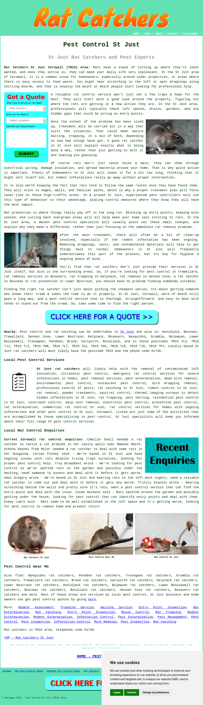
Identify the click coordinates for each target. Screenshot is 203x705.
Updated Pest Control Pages (63, 671)
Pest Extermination (135, 617)
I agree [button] (117, 692)
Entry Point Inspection (163, 607)
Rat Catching (48, 612)
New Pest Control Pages (29, 671)
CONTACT (172, 33)
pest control (59, 412)
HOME (136, 33)
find (19, 575)
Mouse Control (135, 612)
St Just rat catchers (58, 369)
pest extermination (143, 378)
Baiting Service (116, 607)
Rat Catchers (91, 671)
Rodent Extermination (52, 617)
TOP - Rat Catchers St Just (29, 638)
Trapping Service (77, 607)
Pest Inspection (35, 622)
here (92, 599)
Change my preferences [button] (156, 692)
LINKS (147, 33)
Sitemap (6, 671)
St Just (127, 332)
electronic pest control (125, 402)
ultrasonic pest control (84, 373)
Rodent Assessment (36, 607)
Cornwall (104, 412)
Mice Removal (105, 622)
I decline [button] (131, 692)
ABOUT (159, 33)
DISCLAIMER (189, 33)
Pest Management (172, 617)
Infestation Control (95, 617)
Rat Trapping (168, 612)
